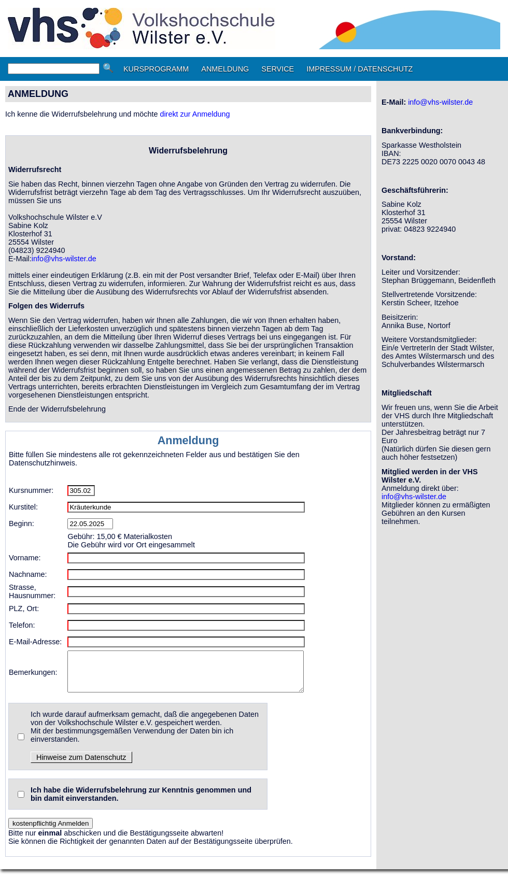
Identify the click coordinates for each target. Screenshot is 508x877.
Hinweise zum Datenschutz (81, 765)
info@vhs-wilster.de (64, 258)
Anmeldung (188, 440)
